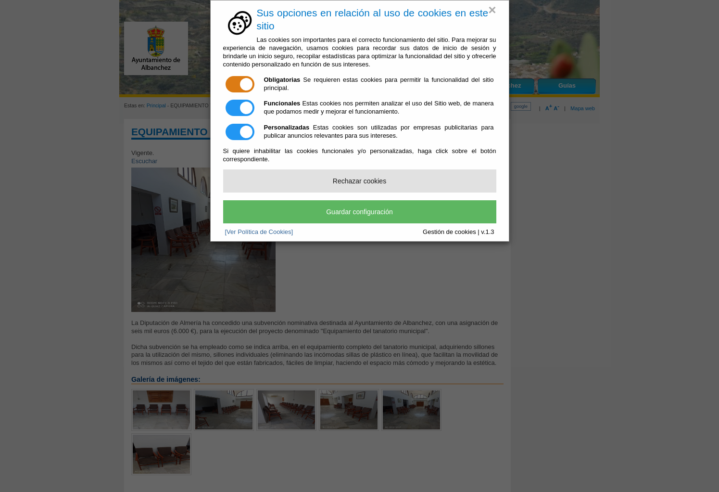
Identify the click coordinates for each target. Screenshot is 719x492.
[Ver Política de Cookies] (259, 231)
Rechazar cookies (359, 181)
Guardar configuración (359, 212)
